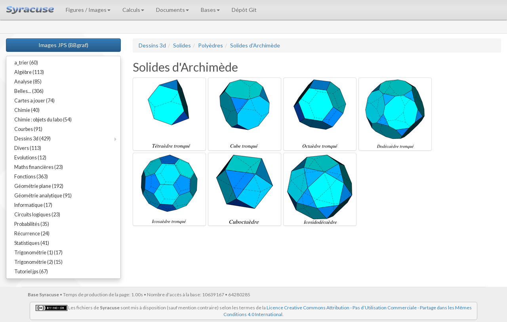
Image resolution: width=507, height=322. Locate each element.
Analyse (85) (28, 82)
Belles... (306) (29, 91)
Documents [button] (172, 9)
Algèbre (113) (29, 72)
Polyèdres (210, 45)
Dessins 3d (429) (32, 139)
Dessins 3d (152, 45)
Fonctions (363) (31, 177)
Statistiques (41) (31, 243)
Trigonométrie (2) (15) (38, 262)
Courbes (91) (28, 129)
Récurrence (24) (32, 234)
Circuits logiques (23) (37, 215)
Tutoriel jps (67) (31, 272)
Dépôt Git (244, 9)
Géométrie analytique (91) (43, 196)
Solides (182, 45)
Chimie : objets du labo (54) (43, 120)
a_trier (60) (26, 63)
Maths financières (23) (38, 167)
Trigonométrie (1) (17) (38, 253)
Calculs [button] (133, 9)
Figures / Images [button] (88, 9)
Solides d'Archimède (255, 45)
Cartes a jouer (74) (34, 101)
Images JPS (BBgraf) (63, 45)
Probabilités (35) (31, 224)
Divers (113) (27, 148)
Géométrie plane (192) (38, 186)
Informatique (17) (33, 205)
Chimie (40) (27, 110)
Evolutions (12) (30, 158)
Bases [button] (210, 9)
